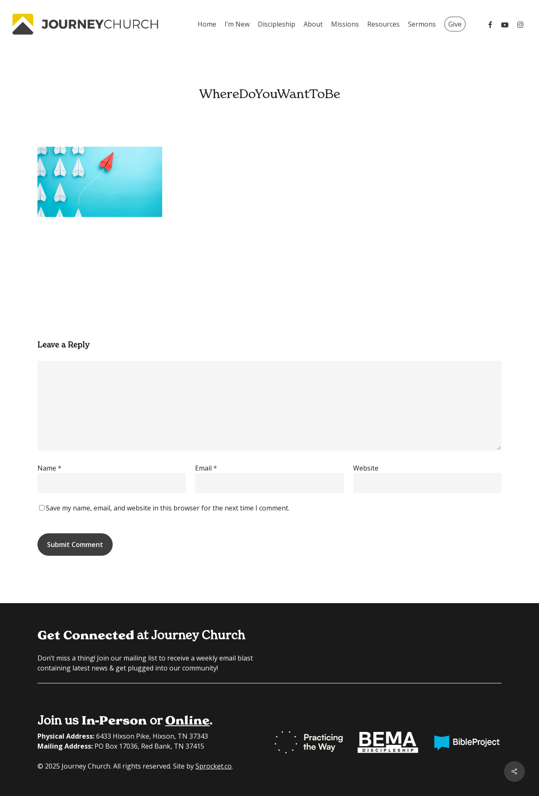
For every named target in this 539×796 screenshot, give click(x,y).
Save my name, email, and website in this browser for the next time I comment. (167, 508)
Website (365, 468)
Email (206, 468)
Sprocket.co (213, 766)
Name (49, 468)
